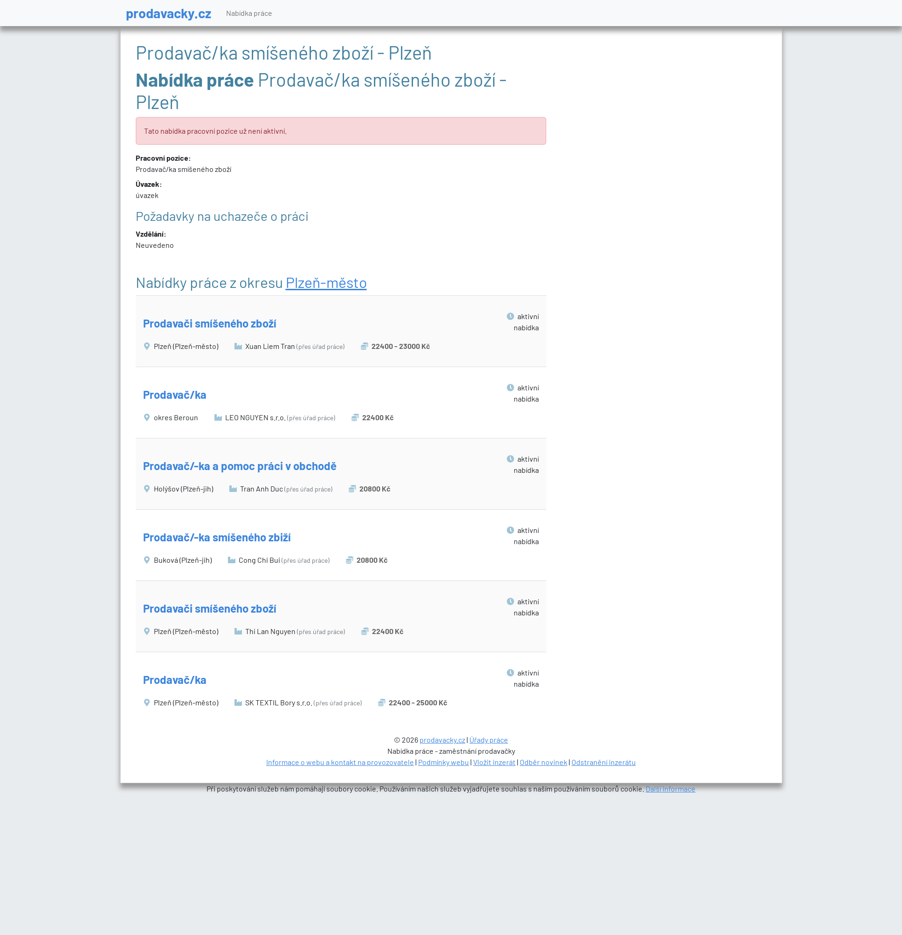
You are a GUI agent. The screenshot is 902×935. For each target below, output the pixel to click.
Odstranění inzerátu (603, 762)
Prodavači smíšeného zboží (209, 323)
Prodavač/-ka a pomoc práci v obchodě (240, 465)
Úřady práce (488, 739)
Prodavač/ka (175, 394)
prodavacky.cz (168, 13)
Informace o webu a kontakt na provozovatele (340, 762)
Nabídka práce (249, 12)
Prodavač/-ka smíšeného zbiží (217, 537)
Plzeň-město (326, 282)
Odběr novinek (543, 762)
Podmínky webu (443, 762)
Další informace (670, 788)
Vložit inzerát (494, 762)
